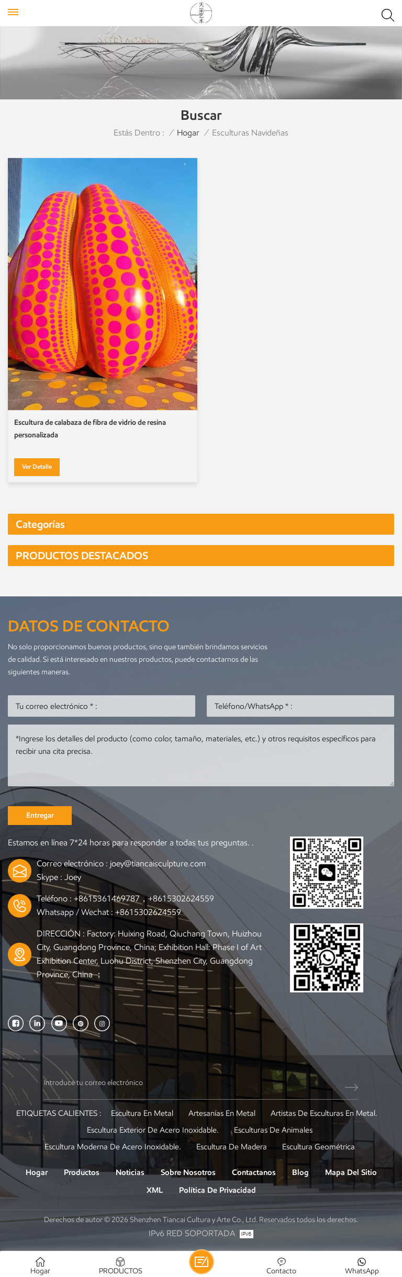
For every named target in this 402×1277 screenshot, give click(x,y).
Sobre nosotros (188, 1172)
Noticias (130, 1172)
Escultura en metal (142, 1113)
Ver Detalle (37, 466)
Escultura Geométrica (318, 1146)
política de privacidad (217, 1190)
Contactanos (254, 1172)
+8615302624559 (148, 912)
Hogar (188, 133)
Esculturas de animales (273, 1130)
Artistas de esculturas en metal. (324, 1113)
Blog (300, 1172)
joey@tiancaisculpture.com (158, 863)
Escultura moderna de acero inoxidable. (112, 1146)
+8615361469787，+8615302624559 (144, 898)
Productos (81, 1172)
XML (155, 1190)
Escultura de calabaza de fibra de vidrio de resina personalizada (90, 428)
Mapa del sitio (351, 1172)
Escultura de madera (231, 1146)
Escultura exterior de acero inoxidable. (153, 1130)
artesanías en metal (221, 1113)
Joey (72, 877)
